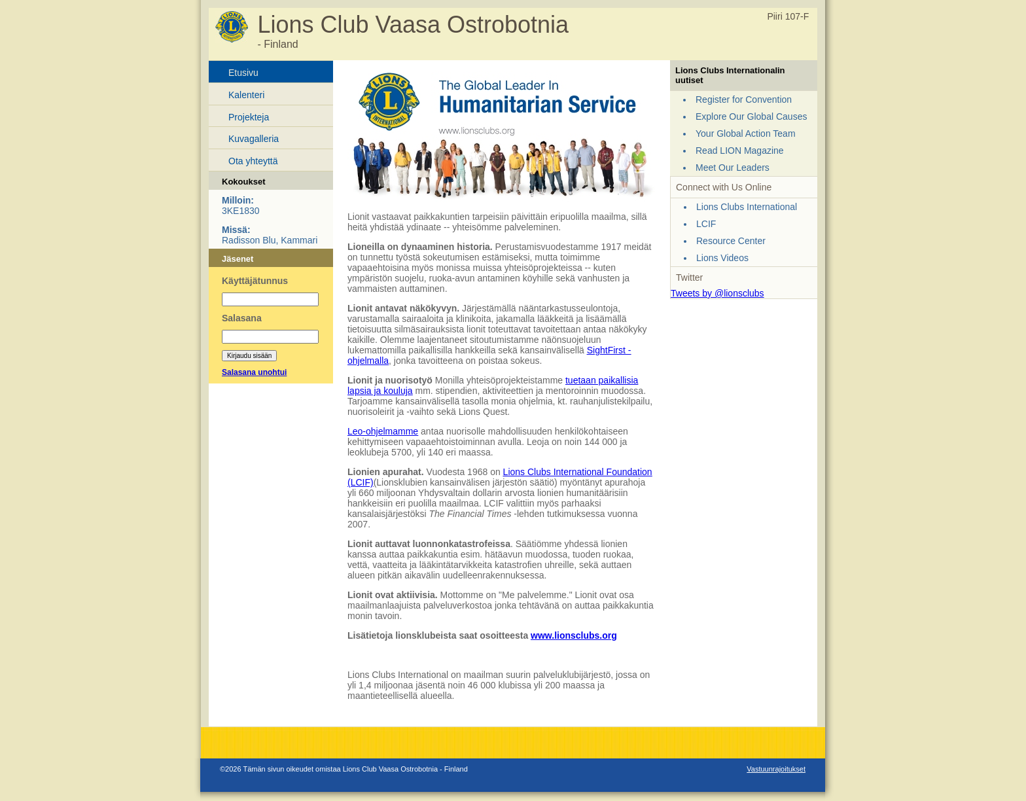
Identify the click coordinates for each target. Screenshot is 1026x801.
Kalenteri (246, 95)
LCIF (706, 224)
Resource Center (731, 241)
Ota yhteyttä (252, 161)
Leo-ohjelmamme (382, 431)
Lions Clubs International (746, 207)
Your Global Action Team (746, 133)
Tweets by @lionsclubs (717, 293)
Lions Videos (722, 258)
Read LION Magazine (740, 150)
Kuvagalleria (253, 139)
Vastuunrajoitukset (776, 769)
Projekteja (248, 117)
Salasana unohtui (254, 372)
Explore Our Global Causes (751, 116)
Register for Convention (744, 99)
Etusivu (243, 72)
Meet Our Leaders (733, 167)
